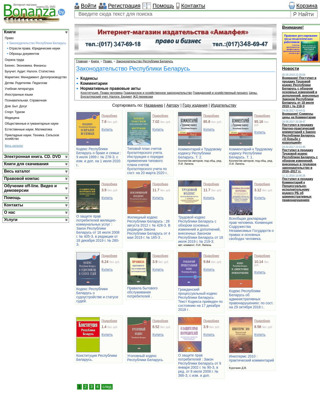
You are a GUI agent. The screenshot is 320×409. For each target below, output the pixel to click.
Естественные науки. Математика (28, 129)
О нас (9, 212)
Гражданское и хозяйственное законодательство (158, 93)
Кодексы (89, 78)
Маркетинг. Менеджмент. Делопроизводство (36, 77)
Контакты (193, 6)
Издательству (223, 105)
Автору (172, 105)
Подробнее (109, 116)
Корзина (306, 6)
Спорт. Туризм (15, 112)
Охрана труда (14, 60)
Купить (107, 129)
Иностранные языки (19, 94)
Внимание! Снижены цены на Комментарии (299, 115)
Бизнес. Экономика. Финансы (25, 65)
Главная (82, 61)
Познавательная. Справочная (25, 100)
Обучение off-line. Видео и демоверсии (30, 188)
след (107, 387)
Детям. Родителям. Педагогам (26, 83)
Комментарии (94, 83)
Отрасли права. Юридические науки (34, 48)
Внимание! (293, 27)
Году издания (195, 105)
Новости (290, 68)
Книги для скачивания (26, 164)
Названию (153, 105)
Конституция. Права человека (102, 93)
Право (9, 38)
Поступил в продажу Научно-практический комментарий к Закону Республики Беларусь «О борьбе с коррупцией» (299, 133)
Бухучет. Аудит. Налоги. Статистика (30, 71)
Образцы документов (24, 54)
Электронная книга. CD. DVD (32, 156)
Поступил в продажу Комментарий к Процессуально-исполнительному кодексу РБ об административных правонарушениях (297, 189)
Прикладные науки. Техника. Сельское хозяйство (32, 137)
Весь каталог (14, 146)
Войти (88, 6)
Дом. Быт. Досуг (16, 106)
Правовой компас (21, 178)
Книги (10, 32)
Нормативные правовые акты (110, 88)
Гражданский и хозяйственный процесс (220, 93)
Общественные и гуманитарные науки (32, 123)
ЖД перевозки (143, 96)
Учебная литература (19, 89)
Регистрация (124, 6)
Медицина (12, 118)
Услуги (10, 219)
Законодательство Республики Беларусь (37, 43)
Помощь (163, 6)
